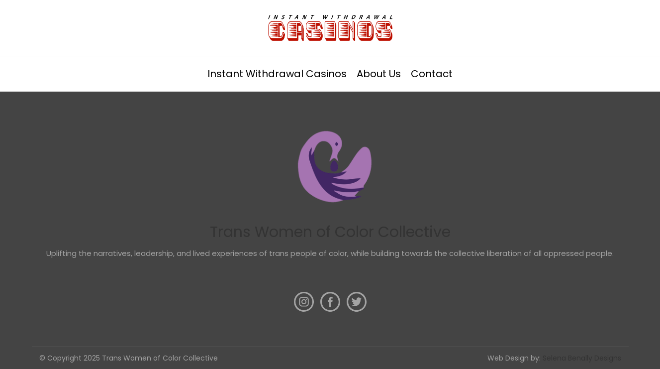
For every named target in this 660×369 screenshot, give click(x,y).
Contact (432, 74)
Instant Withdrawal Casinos (277, 74)
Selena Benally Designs (582, 358)
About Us (379, 74)
